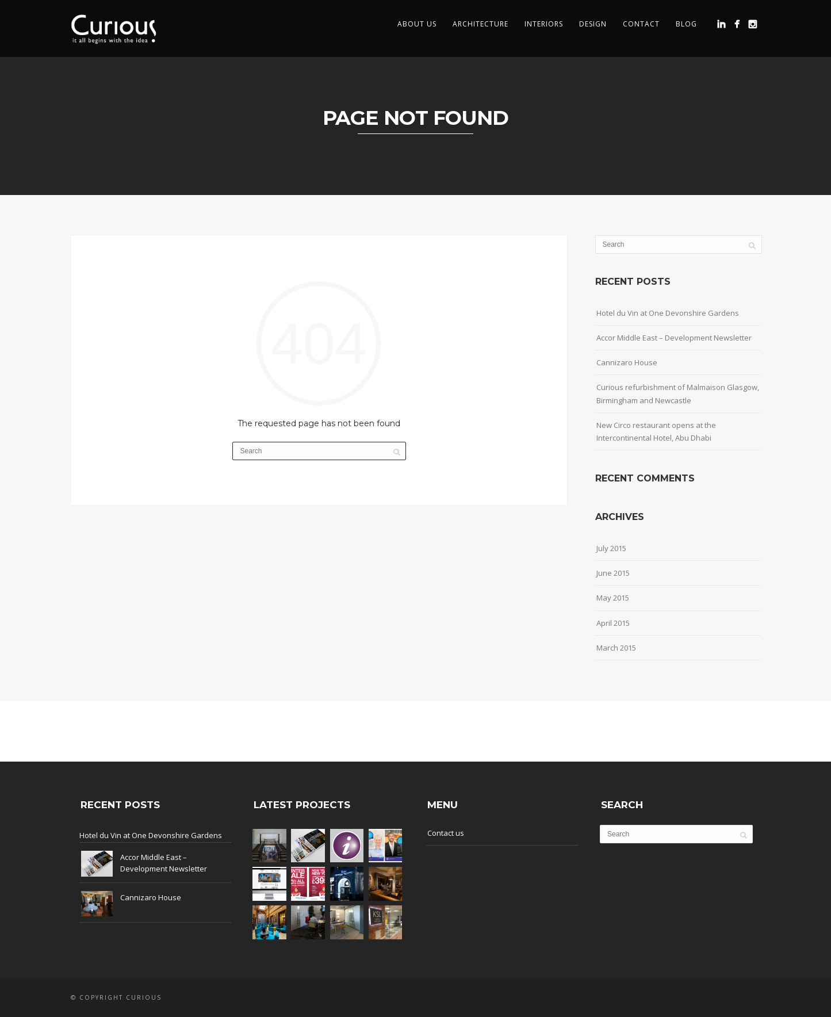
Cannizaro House (626, 362)
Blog (686, 24)
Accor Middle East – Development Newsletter (674, 337)
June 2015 (613, 573)
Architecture (480, 24)
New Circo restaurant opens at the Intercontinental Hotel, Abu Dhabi (656, 431)
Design (593, 24)
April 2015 (613, 623)
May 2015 (612, 597)
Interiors (543, 24)
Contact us (445, 833)
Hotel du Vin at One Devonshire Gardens (667, 313)
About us (416, 24)
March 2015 (616, 648)
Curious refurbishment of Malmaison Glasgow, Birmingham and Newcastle (677, 393)
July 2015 (611, 548)
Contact (641, 24)
